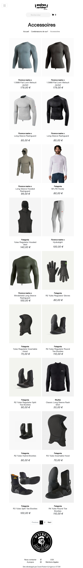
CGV (52, 559)
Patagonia (58, 186)
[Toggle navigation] (4, 5)
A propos (30, 562)
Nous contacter (30, 559)
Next (49, 522)
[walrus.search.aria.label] (38, 14)
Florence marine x (25, 80)
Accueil (26, 31)
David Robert (42, 567)
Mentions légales (52, 562)
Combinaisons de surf (39, 31)
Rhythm (58, 400)
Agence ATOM (54, 567)
